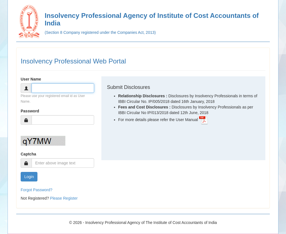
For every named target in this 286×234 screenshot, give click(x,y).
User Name (31, 79)
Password (30, 111)
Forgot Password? (37, 190)
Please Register (64, 198)
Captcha (28, 154)
